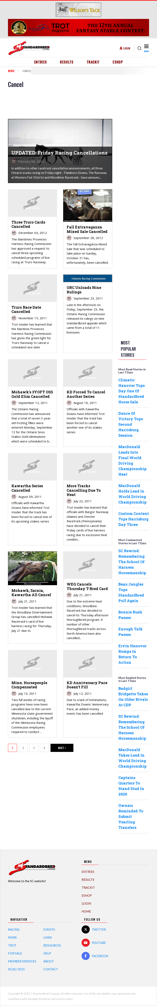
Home (86, 911)
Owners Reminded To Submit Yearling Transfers (130, 816)
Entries (40, 62)
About (48, 961)
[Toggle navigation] (146, 48)
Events (49, 929)
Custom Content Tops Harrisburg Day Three (133, 519)
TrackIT (93, 62)
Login (126, 48)
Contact (50, 969)
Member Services (22, 961)
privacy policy (64, 999)
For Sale (15, 953)
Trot (12, 945)
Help (47, 953)
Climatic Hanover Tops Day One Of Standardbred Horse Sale (131, 390)
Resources (52, 945)
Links (47, 937)
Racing (14, 929)
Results (67, 62)
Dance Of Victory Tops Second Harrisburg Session (130, 424)
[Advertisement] (134, 142)
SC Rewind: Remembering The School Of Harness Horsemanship (132, 561)
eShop (118, 62)
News (11, 71)
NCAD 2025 (16, 969)
